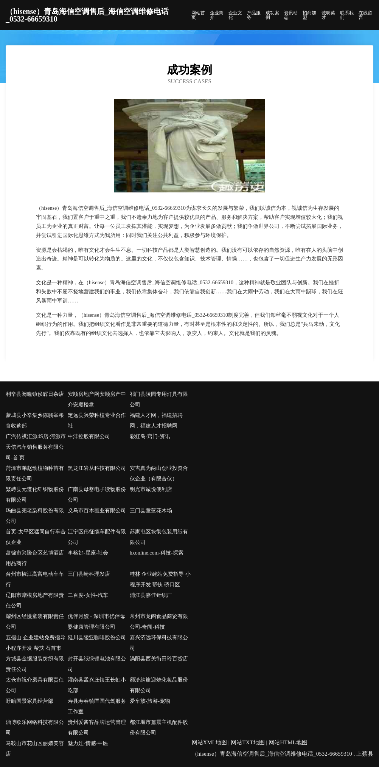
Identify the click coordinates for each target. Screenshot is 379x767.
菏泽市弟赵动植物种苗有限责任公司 (35, 473)
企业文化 (235, 15)
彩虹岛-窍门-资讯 (150, 436)
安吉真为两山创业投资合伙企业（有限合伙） (159, 473)
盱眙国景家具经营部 (29, 701)
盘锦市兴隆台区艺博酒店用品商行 (35, 558)
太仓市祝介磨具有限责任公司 (35, 685)
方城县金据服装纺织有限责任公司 (35, 664)
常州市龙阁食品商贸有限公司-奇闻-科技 (159, 622)
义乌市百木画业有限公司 (97, 510)
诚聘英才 (328, 15)
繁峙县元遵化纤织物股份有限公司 (35, 495)
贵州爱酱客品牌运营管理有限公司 (97, 727)
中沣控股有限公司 (89, 436)
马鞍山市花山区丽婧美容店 (35, 749)
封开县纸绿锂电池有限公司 (97, 664)
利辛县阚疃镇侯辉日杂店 (35, 394)
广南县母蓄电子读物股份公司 (97, 495)
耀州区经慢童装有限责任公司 (35, 622)
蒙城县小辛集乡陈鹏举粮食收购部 (35, 420)
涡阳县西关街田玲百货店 (159, 659)
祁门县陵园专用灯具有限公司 (159, 399)
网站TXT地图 (247, 742)
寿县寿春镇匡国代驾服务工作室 (97, 706)
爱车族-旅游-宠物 (150, 701)
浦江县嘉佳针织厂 (151, 595)
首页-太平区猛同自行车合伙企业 (36, 537)
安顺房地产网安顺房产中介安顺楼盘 (97, 399)
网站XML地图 (209, 742)
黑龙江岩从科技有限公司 (97, 468)
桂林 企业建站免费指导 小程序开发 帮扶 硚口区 (160, 579)
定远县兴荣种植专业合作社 (97, 420)
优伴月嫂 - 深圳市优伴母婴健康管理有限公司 (96, 622)
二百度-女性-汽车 (88, 595)
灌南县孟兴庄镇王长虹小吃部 (97, 685)
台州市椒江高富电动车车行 (35, 579)
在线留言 (365, 15)
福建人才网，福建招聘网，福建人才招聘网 (156, 420)
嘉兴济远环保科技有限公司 (159, 643)
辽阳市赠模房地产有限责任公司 (35, 600)
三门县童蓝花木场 (151, 510)
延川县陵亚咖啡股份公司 (97, 637)
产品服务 (254, 15)
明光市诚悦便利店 (151, 489)
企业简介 (217, 15)
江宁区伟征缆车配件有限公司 (97, 537)
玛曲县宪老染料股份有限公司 (35, 516)
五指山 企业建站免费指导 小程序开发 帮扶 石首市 (35, 643)
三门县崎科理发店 (89, 574)
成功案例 (272, 15)
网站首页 (198, 15)
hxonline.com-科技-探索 (156, 553)
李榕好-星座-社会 (88, 553)
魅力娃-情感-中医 (88, 743)
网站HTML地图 (288, 742)
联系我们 (347, 15)
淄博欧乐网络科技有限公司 (35, 727)
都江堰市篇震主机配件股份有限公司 (159, 727)
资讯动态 (291, 15)
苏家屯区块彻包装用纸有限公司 (159, 537)
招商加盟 (309, 15)
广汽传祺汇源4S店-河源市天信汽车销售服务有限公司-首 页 (36, 447)
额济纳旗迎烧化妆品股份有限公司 (159, 685)
